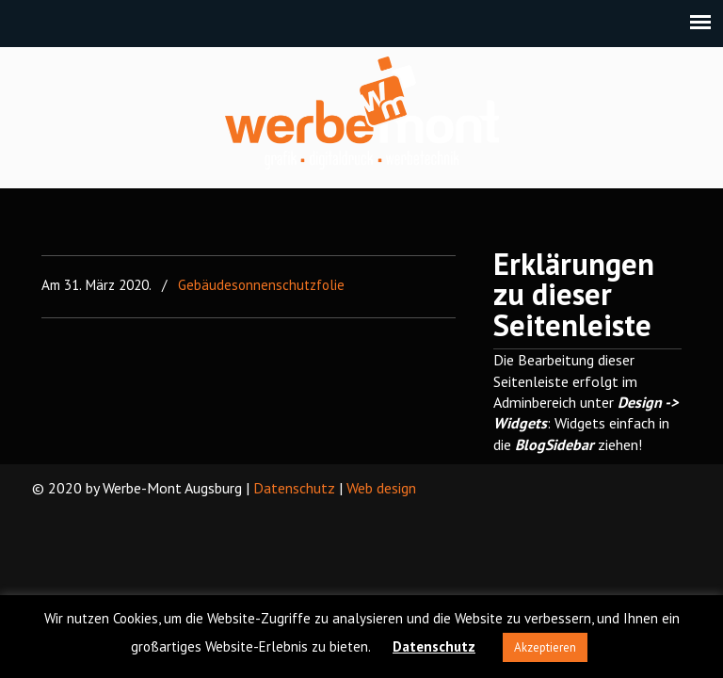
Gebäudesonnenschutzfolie (261, 285)
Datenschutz (294, 487)
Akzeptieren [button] (545, 647)
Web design (381, 487)
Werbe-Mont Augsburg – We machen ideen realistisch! (362, 113)
